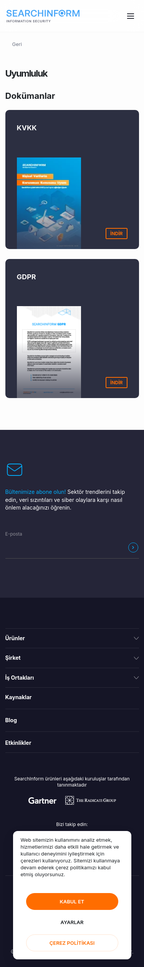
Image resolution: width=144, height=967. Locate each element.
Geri (17, 44)
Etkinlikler (18, 742)
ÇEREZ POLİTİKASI (72, 943)
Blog (11, 720)
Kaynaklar (18, 697)
